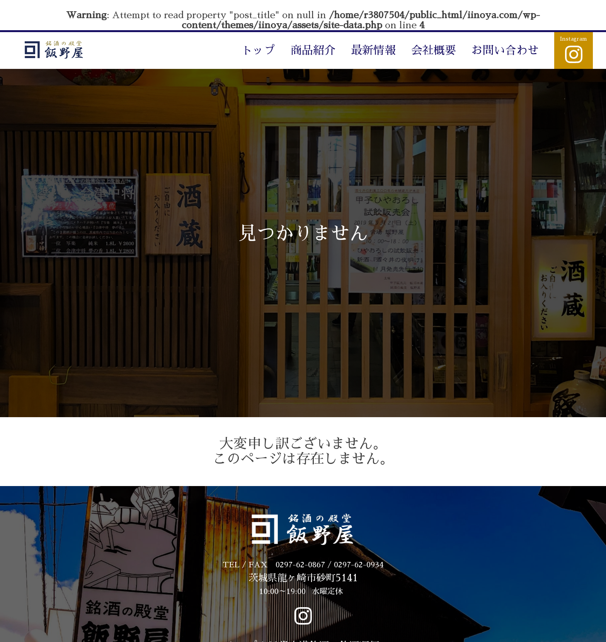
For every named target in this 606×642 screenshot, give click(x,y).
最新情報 (373, 50)
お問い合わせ (505, 50)
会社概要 (433, 50)
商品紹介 (313, 50)
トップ (258, 50)
